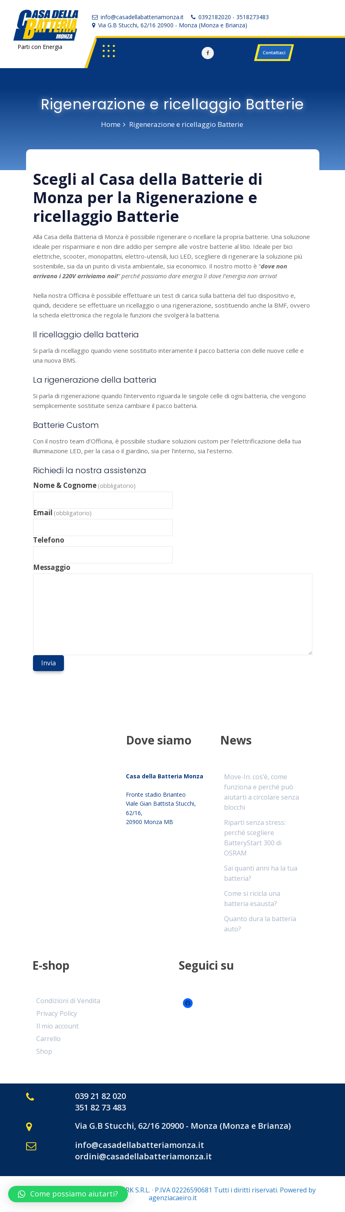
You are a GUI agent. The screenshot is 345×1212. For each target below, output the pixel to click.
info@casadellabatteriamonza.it (142, 17)
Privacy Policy (56, 1013)
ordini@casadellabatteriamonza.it (143, 1156)
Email (62, 513)
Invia (48, 662)
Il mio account (57, 1025)
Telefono (48, 540)
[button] (68, 1194)
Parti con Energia (40, 47)
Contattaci (274, 52)
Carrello (48, 1038)
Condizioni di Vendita (68, 1000)
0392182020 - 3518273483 (233, 17)
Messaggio (51, 567)
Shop (44, 1051)
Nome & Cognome (84, 485)
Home (111, 124)
